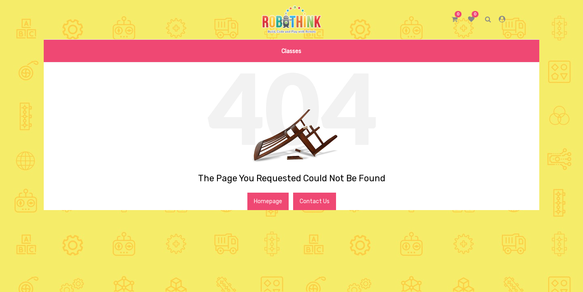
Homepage (268, 201)
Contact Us (315, 201)
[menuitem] (291, 51)
